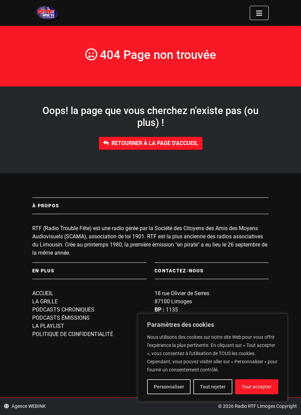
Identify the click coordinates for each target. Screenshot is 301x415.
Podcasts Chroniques (63, 309)
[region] (212, 357)
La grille (45, 301)
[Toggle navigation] (259, 13)
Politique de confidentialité (72, 334)
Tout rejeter (213, 386)
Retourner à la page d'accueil (150, 143)
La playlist (48, 326)
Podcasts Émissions (61, 318)
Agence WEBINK (25, 406)
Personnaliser (169, 386)
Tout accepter (256, 386)
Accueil (42, 293)
